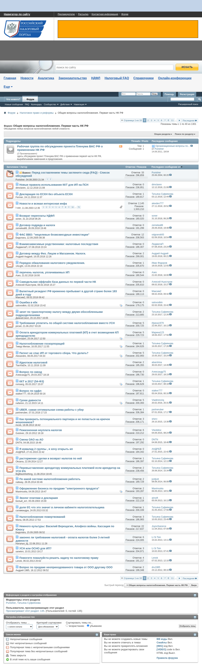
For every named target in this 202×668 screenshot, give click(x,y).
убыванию (94, 625)
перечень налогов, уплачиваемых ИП (44, 272)
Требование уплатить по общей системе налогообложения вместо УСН (67, 323)
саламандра (22, 510)
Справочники (143, 78)
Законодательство (72, 78)
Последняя (190, 120)
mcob (18, 425)
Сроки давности (30, 400)
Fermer (19, 197)
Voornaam (21, 338)
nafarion (20, 403)
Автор (23, 167)
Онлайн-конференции (175, 78)
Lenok (19, 561)
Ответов (130, 167)
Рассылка (83, 14)
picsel (19, 326)
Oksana (19, 461)
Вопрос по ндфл (30, 390)
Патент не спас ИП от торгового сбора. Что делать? (53, 353)
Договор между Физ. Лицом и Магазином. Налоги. (52, 253)
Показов (141, 167)
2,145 (141, 203)
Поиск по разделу (184, 134)
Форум (124, 14)
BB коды (162, 639)
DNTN (19, 442)
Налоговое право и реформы (37, 112)
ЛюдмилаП (21, 247)
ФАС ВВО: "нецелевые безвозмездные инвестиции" (54, 234)
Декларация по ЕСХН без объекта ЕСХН (46, 194)
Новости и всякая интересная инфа (43, 203)
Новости (27, 78)
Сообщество (50, 104)
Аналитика (46, 78)
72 (79, 207)
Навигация (79, 104)
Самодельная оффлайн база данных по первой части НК (57, 281)
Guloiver (20, 433)
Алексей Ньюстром (26, 285)
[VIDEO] (161, 649)
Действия (65, 104)
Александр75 (23, 374)
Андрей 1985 (22, 570)
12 (142, 234)
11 (172, 120)
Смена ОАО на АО (31, 439)
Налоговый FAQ (117, 78)
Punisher (20, 179)
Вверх (194, 585)
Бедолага (21, 237)
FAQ (27, 104)
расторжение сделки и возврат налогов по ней (50, 458)
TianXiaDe (21, 365)
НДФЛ (95, 78)
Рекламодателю (66, 14)
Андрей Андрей (24, 256)
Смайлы (162, 642)
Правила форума (167, 657)
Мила (18, 520)
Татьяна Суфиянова (29, 602)
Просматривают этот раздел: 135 (25, 610)
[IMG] (160, 646)
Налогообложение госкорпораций (41, 343)
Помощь (169, 94)
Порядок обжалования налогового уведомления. (52, 262)
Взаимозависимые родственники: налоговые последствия (58, 244)
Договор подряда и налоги (37, 225)
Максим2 (20, 297)
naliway (19, 482)
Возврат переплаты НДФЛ (37, 215)
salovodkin (21, 305)
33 (142, 172)
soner (18, 218)
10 (72, 207)
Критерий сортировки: (49, 622)
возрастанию (75, 625)
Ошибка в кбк (28, 302)
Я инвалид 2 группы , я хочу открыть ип (46, 449)
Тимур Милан (23, 346)
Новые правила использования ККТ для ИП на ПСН (53, 184)
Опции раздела (162, 134)
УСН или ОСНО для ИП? (35, 548)
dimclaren (21, 187)
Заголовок (12, 167)
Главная (10, 78)
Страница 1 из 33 (133, 120)
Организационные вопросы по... (172, 146)
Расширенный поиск (188, 104)
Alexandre (21, 356)
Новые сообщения (14, 104)
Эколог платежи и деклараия (38, 497)
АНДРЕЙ (20, 452)
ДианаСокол (22, 318)
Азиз (18, 275)
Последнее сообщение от (167, 167)
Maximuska (21, 491)
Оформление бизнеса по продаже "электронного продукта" (59, 488)
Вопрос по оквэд (30, 371)
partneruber (22, 412)
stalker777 (21, 393)
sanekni (19, 551)
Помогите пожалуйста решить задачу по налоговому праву (58, 557)
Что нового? (13, 99)
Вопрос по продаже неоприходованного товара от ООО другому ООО (66, 567)
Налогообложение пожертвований (42, 516)
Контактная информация (105, 14)
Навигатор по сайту (17, 14)
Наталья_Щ (22, 543)
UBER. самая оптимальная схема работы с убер (51, 409)
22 (142, 526)
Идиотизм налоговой (33, 362)
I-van (18, 207)
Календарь (36, 104)
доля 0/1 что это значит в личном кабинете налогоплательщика (61, 507)
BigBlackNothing (24, 474)
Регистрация (187, 94)
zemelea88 (21, 228)
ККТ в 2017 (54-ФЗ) (31, 381)
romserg (20, 384)
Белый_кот (21, 501)
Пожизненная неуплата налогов (40, 430)
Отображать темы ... (18, 622)
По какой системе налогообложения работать (49, 479)
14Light (19, 266)
